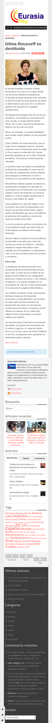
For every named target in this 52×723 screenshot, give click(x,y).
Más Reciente (12, 458)
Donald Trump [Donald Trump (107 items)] (37, 522)
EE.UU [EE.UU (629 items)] (21, 525)
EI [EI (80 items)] (29, 526)
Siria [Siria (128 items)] (28, 541)
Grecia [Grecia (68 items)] (16, 532)
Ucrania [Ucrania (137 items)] (28, 544)
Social (10, 635)
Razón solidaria (16, 481)
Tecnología (12, 639)
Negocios (12, 612)
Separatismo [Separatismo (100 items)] (20, 541)
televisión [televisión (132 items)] (36, 541)
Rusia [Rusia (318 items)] (9, 541)
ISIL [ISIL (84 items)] (28, 532)
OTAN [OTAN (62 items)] (7, 538)
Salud (10, 630)
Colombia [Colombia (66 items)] (29, 520)
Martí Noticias (11, 342)
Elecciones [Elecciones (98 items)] (35, 526)
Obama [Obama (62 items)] (27, 535)
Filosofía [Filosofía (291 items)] (25, 529)
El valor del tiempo (16, 599)
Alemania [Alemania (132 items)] (10, 513)
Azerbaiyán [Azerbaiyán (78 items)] (38, 516)
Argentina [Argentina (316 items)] (20, 516)
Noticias (15, 35)
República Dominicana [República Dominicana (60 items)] (39, 538)
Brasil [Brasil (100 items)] (7, 519)
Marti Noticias (14, 53)
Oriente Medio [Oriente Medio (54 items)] (40, 535)
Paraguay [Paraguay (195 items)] (16, 537)
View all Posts (16, 389)
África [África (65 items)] (28, 547)
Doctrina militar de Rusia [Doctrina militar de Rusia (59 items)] (21, 522)
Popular (26, 458)
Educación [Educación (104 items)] (10, 526)
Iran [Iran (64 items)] (24, 532)
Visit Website (16, 393)
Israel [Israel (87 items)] (32, 532)
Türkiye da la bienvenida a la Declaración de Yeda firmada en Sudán (30, 28)
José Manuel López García (21, 485)
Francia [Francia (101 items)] (35, 529)
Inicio (7, 35)
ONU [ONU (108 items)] (33, 535)
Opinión (11, 621)
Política (11, 626)
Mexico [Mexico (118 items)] (20, 535)
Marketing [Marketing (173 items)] (11, 534)
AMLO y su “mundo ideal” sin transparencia (26, 594)
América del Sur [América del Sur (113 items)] (23, 513)
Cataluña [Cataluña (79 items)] (14, 519)
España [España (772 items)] (12, 528)
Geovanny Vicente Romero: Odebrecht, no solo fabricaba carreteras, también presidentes (15, 440)
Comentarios (40, 458)
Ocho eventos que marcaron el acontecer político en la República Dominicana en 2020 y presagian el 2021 (27, 686)
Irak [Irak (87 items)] (21, 532)
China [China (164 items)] (22, 519)
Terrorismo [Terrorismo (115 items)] (10, 544)
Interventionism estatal (19, 492)
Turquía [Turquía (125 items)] (20, 544)
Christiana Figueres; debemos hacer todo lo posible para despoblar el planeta (25, 666)
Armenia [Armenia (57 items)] (30, 516)
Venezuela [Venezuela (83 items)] (20, 547)
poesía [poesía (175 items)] (26, 537)
